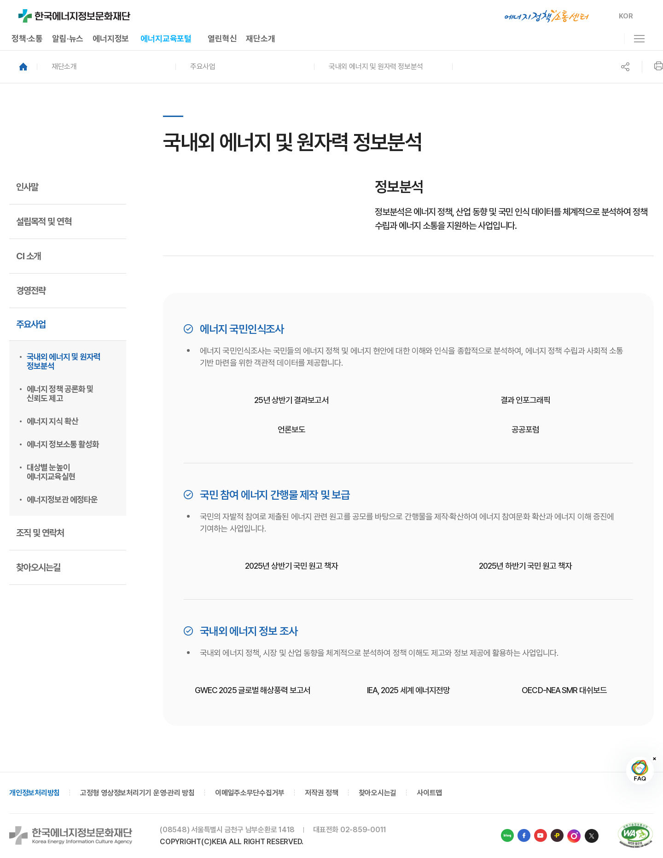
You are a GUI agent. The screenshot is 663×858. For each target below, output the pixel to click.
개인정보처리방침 (34, 792)
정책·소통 (27, 38)
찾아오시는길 (378, 792)
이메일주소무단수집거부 (250, 792)
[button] (106, 67)
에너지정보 (111, 38)
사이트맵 (429, 792)
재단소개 (260, 38)
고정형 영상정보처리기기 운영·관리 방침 (137, 792)
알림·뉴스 (67, 38)
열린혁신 (222, 38)
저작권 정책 (321, 792)
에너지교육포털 (166, 38)
